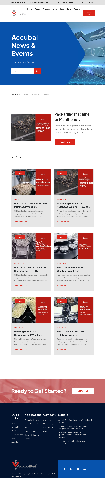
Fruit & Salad (30, 431)
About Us (37, 13)
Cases (35, 94)
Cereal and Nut (31, 424)
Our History (48, 424)
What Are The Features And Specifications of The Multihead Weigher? (72, 434)
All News (16, 94)
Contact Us (89, 13)
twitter (71, 469)
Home (29, 9)
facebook (64, 469)
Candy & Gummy (32, 435)
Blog (26, 94)
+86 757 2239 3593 (86, 2)
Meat (27, 427)
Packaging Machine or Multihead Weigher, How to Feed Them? (72, 427)
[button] (12, 157)
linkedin (84, 469)
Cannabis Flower (32, 420)
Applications (58, 9)
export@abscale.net (64, 2)
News (69, 9)
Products (47, 9)
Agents (77, 9)
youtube (77, 469)
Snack (27, 438)
